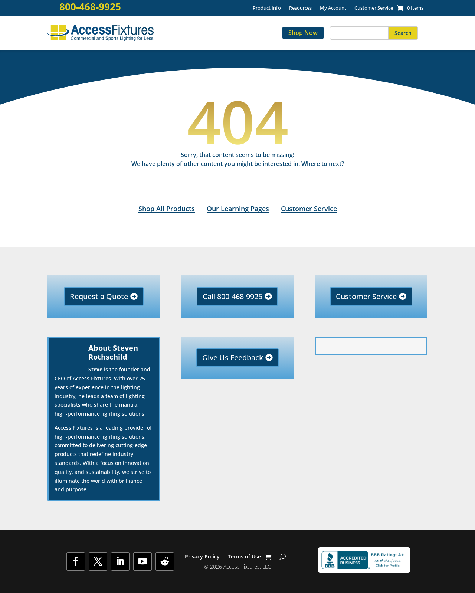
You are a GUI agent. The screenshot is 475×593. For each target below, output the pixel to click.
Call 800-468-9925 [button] (232, 296)
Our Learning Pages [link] (238, 208)
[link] (410, 7)
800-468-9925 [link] (90, 6)
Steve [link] (95, 369)
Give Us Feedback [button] (232, 358)
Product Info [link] (267, 8)
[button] (403, 33)
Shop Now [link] (303, 33)
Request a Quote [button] (99, 296)
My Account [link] (333, 8)
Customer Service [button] (366, 296)
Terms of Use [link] (244, 557)
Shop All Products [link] (166, 208)
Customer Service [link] (373, 8)
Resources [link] (300, 8)
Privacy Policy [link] (202, 557)
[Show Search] (282, 556)
